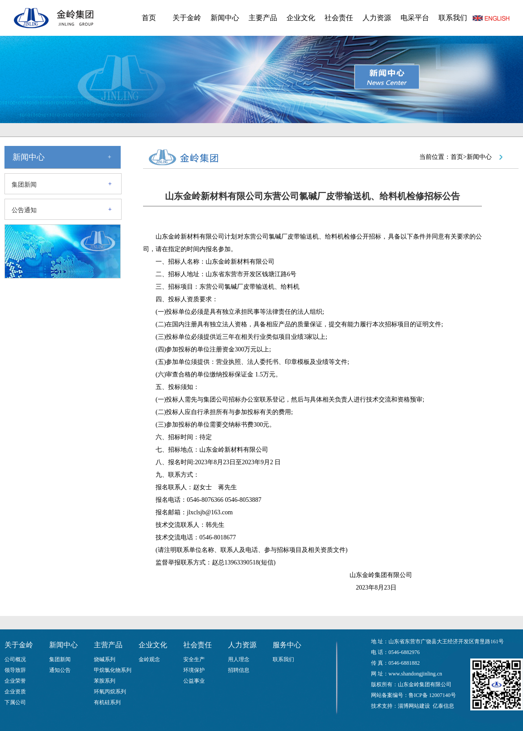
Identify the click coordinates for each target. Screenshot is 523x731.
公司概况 (15, 659)
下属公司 (15, 702)
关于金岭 (187, 17)
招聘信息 (238, 670)
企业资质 (15, 691)
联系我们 (453, 17)
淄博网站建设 (414, 706)
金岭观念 (149, 659)
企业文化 (301, 17)
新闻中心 (225, 17)
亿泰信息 (443, 706)
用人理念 (238, 659)
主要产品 (263, 17)
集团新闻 (24, 184)
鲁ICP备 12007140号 (432, 695)
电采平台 (415, 17)
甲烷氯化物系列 (112, 670)
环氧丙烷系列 (110, 691)
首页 (149, 17)
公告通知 (24, 210)
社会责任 (339, 17)
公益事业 (194, 681)
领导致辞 (15, 670)
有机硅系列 (107, 702)
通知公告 (60, 670)
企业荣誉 (15, 681)
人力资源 (377, 17)
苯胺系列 (104, 681)
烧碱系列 (104, 659)
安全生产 (194, 659)
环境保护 (194, 670)
